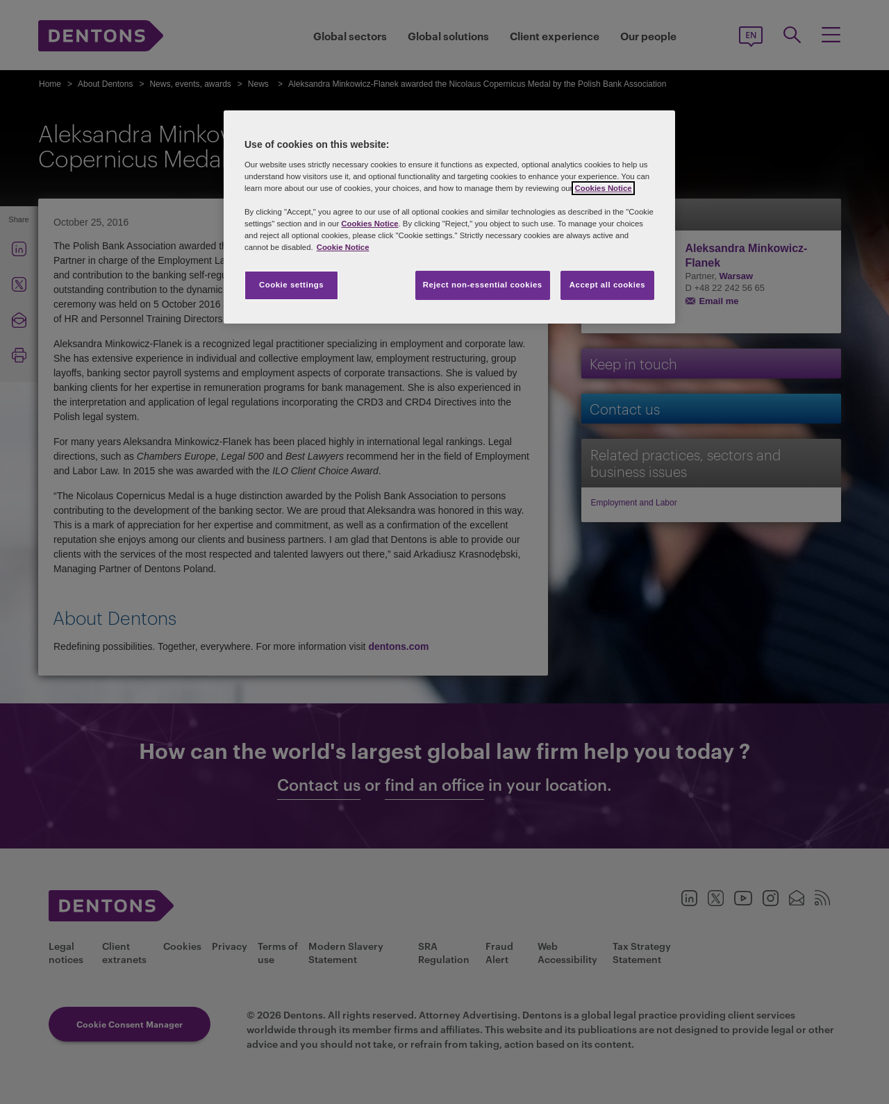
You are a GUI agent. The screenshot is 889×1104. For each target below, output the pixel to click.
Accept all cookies (608, 285)
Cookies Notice (602, 188)
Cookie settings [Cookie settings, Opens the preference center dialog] (291, 285)
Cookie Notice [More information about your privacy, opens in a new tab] (343, 247)
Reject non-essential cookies (482, 285)
